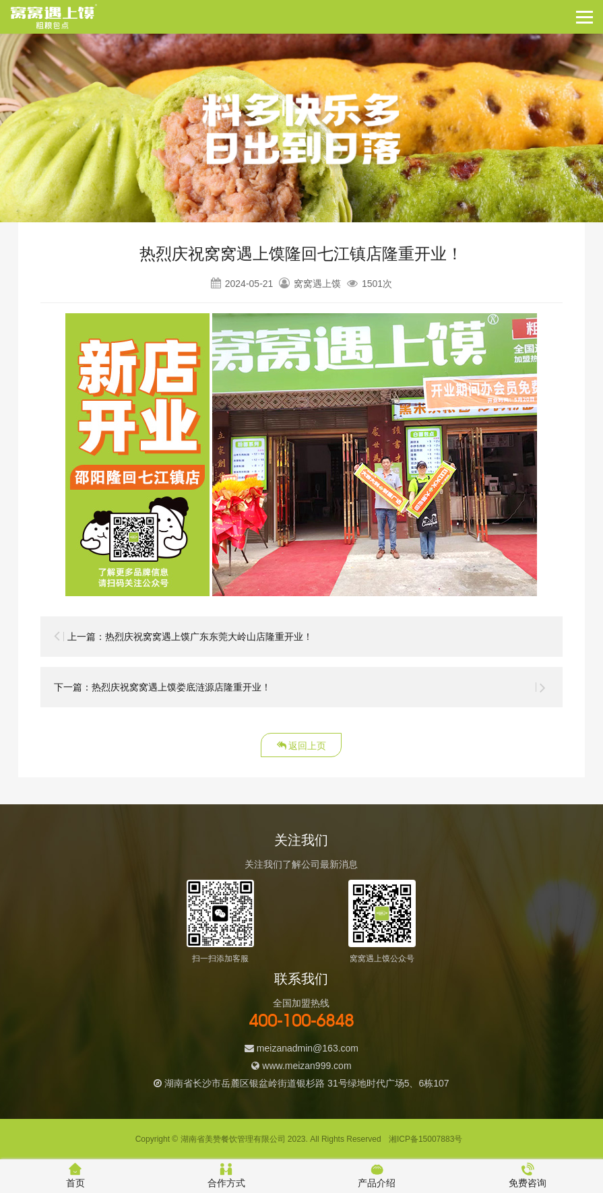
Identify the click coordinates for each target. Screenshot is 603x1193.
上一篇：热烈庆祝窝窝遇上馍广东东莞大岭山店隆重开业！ (190, 636)
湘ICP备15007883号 (425, 1139)
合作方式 (226, 1175)
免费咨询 (527, 1175)
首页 (75, 1175)
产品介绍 (376, 1175)
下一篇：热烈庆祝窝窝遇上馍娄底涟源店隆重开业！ (162, 687)
